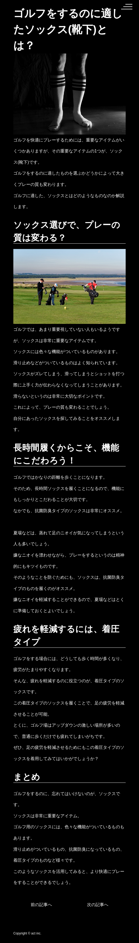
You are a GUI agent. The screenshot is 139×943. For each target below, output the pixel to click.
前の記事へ (41, 904)
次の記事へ (97, 904)
